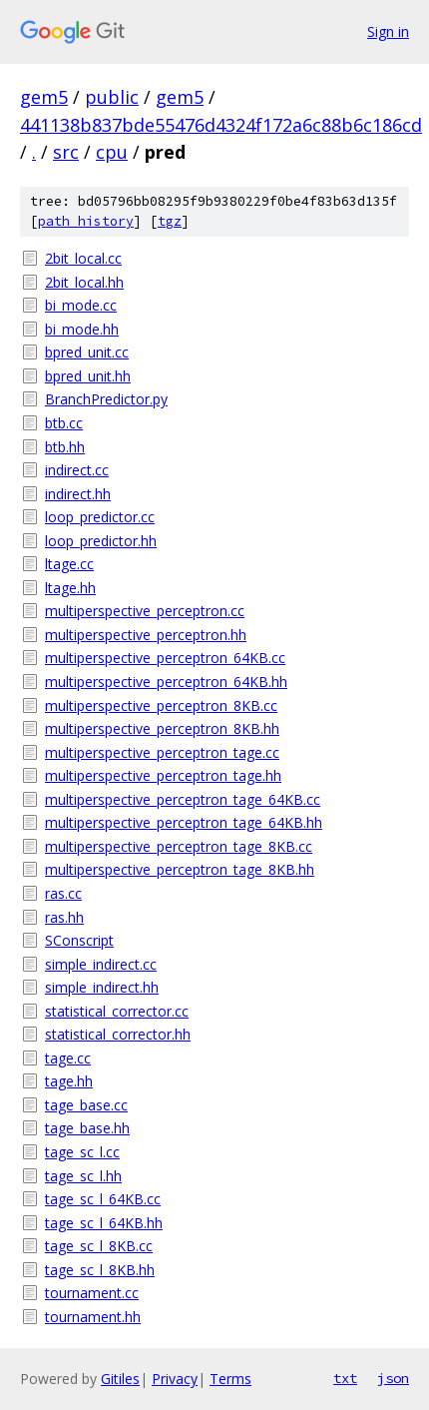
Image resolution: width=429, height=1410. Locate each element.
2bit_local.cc (83, 258)
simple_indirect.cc (101, 964)
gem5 (44, 97)
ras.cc (63, 893)
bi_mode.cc (81, 305)
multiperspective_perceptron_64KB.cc (165, 657)
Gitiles (120, 1378)
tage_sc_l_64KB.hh (104, 1222)
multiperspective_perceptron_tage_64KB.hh (183, 822)
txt (345, 1378)
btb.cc (64, 422)
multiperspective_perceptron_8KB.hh (162, 728)
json (393, 1378)
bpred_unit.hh (88, 375)
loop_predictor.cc (100, 516)
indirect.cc (77, 469)
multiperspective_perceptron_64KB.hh (166, 681)
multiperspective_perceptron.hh (145, 634)
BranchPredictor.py (106, 398)
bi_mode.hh (82, 329)
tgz (170, 221)
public (112, 97)
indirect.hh (78, 493)
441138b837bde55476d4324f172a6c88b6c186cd (221, 125)
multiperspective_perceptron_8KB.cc (161, 705)
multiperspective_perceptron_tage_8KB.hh (179, 869)
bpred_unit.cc (87, 352)
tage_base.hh (87, 1127)
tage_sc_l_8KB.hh (100, 1269)
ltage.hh (70, 587)
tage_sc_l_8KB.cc (99, 1245)
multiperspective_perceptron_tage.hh (163, 775)
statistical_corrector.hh (118, 1034)
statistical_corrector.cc (117, 1011)
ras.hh (64, 917)
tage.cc (68, 1058)
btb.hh (65, 446)
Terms (230, 1378)
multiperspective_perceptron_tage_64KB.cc (182, 799)
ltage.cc (69, 563)
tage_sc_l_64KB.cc (103, 1198)
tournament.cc (92, 1292)
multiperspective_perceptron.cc (144, 610)
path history (86, 221)
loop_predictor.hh (101, 540)
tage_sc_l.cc (82, 1151)
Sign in (388, 31)
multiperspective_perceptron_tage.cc (162, 752)
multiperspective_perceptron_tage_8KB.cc (178, 846)
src (66, 152)
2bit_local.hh (84, 282)
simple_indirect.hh (102, 987)
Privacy (175, 1378)
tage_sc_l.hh (83, 1175)
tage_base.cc (86, 1104)
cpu (112, 152)
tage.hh (69, 1080)
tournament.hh (93, 1316)
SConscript (79, 940)
